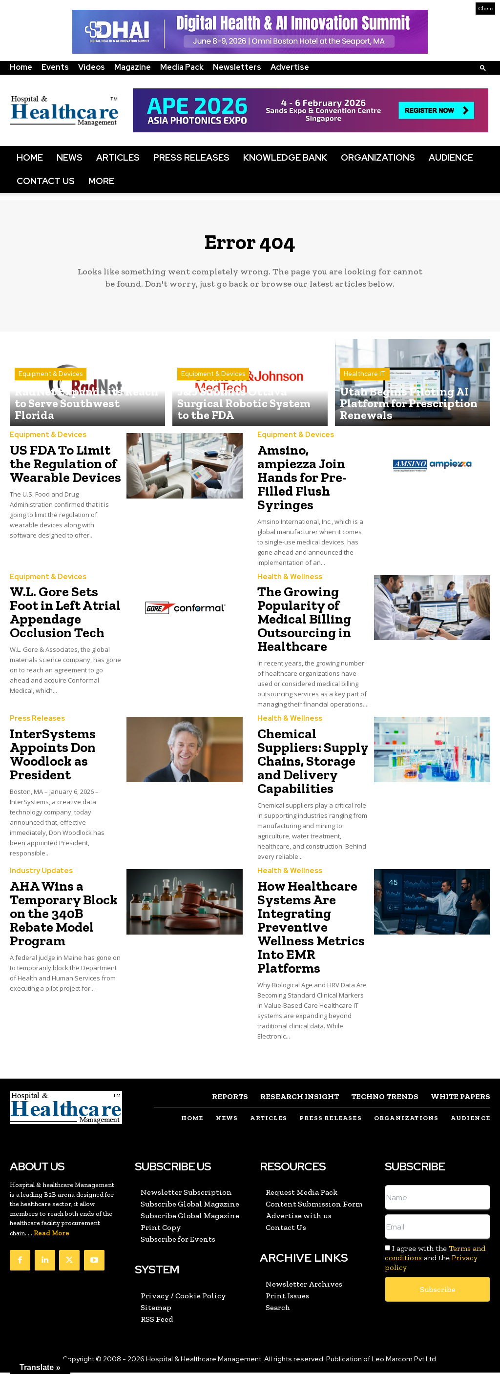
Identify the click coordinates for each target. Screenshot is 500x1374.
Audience (451, 157)
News (70, 157)
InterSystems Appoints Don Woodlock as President (53, 757)
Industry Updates (39, 873)
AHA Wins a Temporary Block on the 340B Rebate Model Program (64, 915)
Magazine (132, 67)
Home (21, 67)
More (101, 181)
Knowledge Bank (285, 157)
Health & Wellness (286, 580)
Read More (51, 1235)
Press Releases (191, 157)
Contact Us (46, 181)
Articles (118, 157)
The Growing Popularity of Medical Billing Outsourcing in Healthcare (304, 622)
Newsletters (237, 67)
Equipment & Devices (51, 396)
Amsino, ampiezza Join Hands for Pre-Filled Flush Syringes (302, 480)
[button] (483, 67)
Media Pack (182, 67)
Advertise (290, 67)
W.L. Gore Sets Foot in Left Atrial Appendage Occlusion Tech (65, 615)
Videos (91, 67)
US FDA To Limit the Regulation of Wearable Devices (65, 467)
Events (55, 67)
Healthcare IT (365, 396)
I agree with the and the (435, 1259)
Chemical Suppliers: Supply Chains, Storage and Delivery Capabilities (313, 764)
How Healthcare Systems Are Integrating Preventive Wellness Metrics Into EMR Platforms (311, 929)
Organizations (378, 157)
